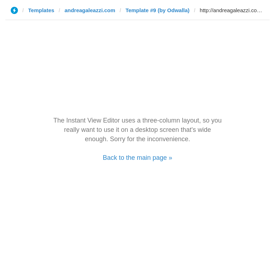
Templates (41, 10)
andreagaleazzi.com (89, 10)
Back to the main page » (137, 157)
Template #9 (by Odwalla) (157, 10)
